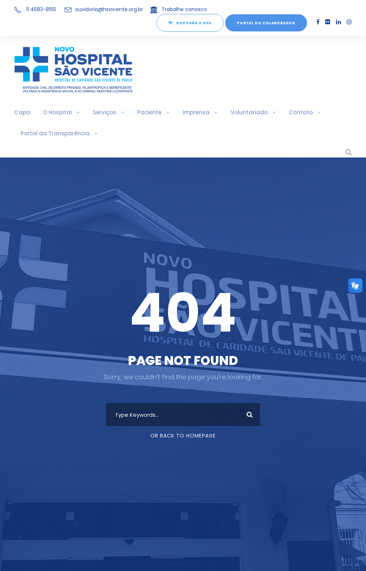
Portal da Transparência (53, 133)
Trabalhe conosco (175, 9)
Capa (21, 112)
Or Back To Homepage (183, 436)
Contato (294, 112)
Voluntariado (244, 112)
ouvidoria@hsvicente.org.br (106, 9)
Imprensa (192, 112)
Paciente (146, 112)
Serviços (102, 112)
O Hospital (56, 112)
